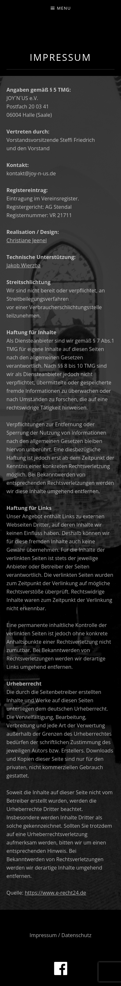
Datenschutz (76, 935)
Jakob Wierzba (23, 265)
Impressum (43, 935)
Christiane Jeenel (26, 240)
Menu (64, 8)
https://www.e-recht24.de (55, 892)
